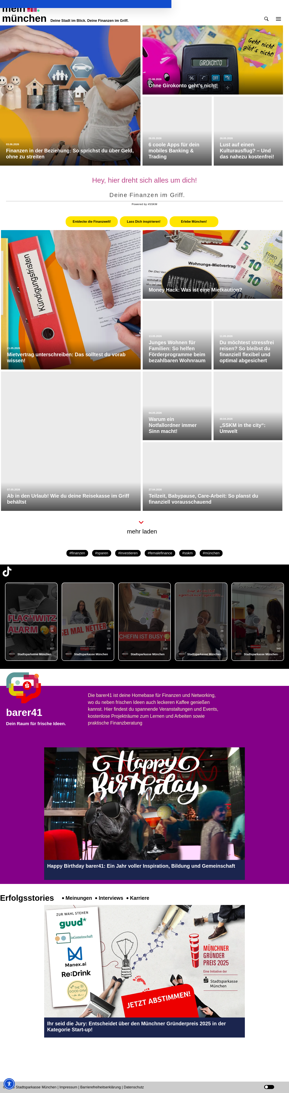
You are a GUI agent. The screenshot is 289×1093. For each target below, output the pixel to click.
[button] (266, 18)
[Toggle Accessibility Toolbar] (9, 1084)
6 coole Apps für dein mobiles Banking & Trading (174, 150)
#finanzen (77, 553)
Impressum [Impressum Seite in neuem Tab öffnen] (68, 1087)
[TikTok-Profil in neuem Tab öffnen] (7, 572)
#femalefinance (160, 553)
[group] (31, 622)
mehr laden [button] (142, 531)
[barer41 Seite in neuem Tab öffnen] (31, 688)
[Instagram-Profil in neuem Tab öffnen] (7, 1055)
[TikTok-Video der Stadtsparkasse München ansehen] (31, 621)
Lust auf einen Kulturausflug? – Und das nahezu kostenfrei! (247, 150)
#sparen (101, 553)
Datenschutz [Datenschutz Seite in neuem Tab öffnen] (134, 1087)
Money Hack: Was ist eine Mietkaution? (195, 290)
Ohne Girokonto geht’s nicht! (183, 85)
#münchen (211, 553)
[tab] (92, 221)
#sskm (187, 553)
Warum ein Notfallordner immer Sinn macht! (173, 425)
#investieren (128, 553)
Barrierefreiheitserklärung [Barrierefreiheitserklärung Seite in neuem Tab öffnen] (101, 1087)
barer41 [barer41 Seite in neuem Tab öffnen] (24, 712)
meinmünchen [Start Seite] (24, 13)
